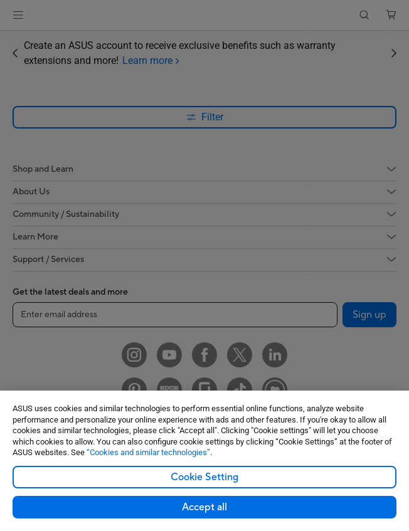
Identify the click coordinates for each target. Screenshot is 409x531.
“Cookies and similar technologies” (148, 452)
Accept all (204, 507)
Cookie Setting (204, 477)
